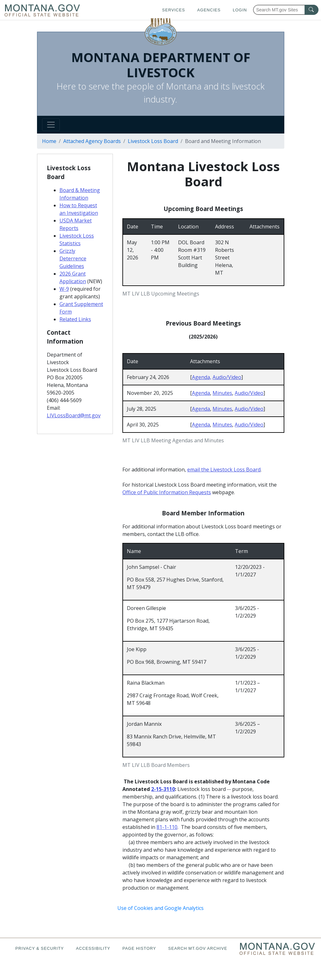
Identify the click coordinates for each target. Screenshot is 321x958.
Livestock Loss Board (153, 141)
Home (49, 141)
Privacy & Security (39, 948)
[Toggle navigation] (51, 124)
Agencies (208, 10)
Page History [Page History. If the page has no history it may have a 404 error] (139, 948)
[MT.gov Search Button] (311, 10)
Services (173, 10)
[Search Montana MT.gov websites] (285, 10)
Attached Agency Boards (92, 141)
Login (240, 10)
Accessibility (93, 948)
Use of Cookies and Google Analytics (160, 908)
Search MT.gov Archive (197, 948)
